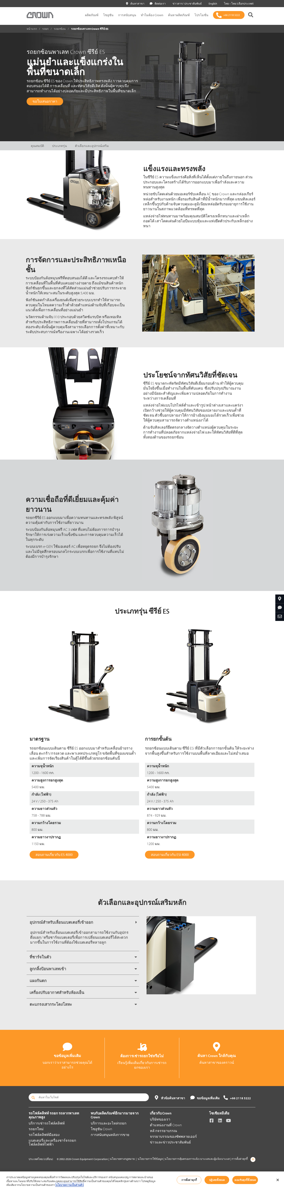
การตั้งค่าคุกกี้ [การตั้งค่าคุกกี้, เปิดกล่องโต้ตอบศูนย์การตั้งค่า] (189, 1179)
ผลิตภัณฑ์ (91, 15)
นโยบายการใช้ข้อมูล (150, 1159)
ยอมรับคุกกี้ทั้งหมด (245, 1179)
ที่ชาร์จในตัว (40, 956)
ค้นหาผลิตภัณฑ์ (179, 15)
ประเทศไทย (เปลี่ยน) (41, 1159)
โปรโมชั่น (201, 15)
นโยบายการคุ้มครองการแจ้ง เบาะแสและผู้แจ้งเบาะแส (197, 1159)
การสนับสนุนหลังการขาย (110, 1134)
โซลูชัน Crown (101, 1129)
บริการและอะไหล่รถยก (108, 1123)
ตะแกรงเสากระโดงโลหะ (51, 1004)
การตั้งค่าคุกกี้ (240, 1159)
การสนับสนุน (127, 15)
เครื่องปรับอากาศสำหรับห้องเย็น (57, 992)
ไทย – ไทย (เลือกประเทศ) (238, 3)
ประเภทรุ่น (59, 146)
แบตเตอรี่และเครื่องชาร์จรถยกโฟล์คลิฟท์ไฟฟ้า (52, 1142)
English (212, 3)
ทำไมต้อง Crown (152, 15)
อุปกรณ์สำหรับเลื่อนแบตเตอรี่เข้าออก (61, 922)
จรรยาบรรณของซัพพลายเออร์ (173, 1136)
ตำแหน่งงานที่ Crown (166, 1125)
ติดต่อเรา (158, 3)
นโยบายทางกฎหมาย (122, 1159)
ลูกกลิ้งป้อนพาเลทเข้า (48, 968)
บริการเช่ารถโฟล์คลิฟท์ (47, 1123)
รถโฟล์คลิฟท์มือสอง (44, 1134)
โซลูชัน (108, 15)
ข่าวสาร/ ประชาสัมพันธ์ (186, 3)
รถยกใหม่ (36, 1129)
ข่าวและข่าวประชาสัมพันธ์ (170, 1142)
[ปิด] (277, 1180)
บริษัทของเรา (160, 1119)
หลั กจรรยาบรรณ (163, 1130)
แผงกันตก (38, 980)
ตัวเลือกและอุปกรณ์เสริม (92, 146)
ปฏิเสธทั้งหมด (217, 1179)
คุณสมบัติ (37, 146)
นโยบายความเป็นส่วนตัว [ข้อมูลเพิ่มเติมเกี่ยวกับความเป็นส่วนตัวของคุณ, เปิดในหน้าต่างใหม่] (69, 1184)
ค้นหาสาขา (135, 3)
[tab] (83, 922)
